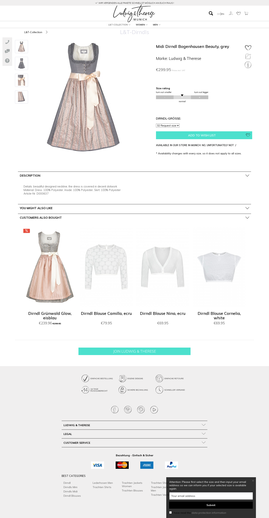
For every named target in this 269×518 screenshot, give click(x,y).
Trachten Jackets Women (132, 484)
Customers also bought (41, 217)
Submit (210, 505)
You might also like (36, 208)
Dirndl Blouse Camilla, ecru (106, 313)
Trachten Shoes (160, 483)
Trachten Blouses (132, 490)
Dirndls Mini (70, 487)
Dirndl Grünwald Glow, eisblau (50, 315)
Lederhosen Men (103, 483)
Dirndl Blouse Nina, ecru (162, 313)
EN (222, 14)
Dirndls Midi (71, 491)
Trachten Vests (160, 494)
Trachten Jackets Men (161, 488)
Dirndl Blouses (72, 495)
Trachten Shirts (102, 487)
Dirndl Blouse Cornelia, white (219, 315)
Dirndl (67, 483)
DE (219, 14)
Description (30, 175)
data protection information (209, 512)
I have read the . (199, 512)
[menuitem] (54, 13)
